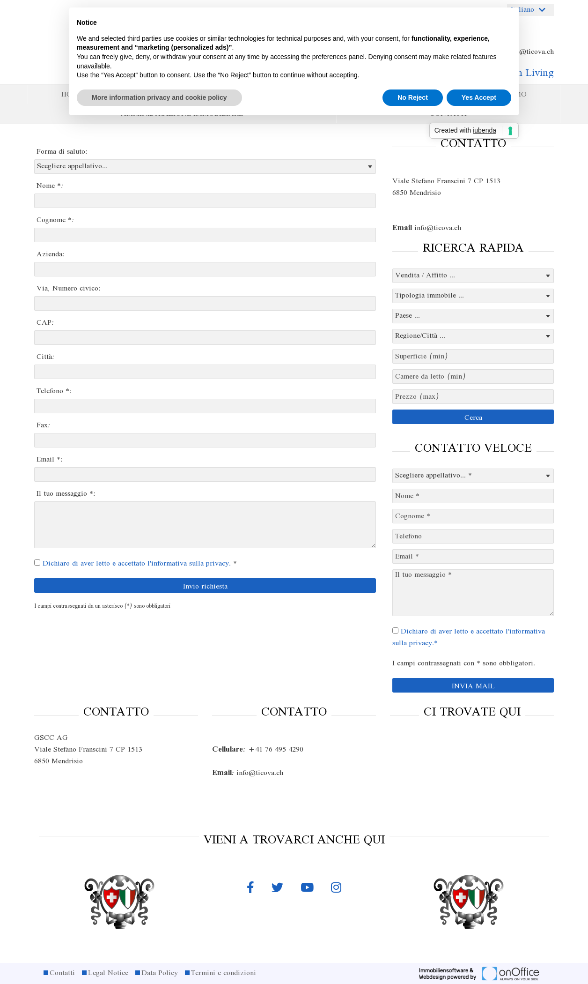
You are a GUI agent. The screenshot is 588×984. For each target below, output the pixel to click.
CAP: (45, 322)
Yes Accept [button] (479, 97)
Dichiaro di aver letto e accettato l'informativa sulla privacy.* (468, 637)
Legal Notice (108, 973)
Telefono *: (54, 391)
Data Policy (159, 973)
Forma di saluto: (62, 151)
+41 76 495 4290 (257, 750)
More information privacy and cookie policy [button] (159, 97)
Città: (46, 357)
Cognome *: (55, 220)
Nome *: (50, 186)
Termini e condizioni (223, 973)
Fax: (44, 425)
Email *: (50, 459)
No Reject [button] (412, 97)
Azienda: (51, 254)
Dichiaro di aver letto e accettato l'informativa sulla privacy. (137, 564)
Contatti (62, 973)
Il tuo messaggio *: (66, 493)
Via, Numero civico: (69, 288)
